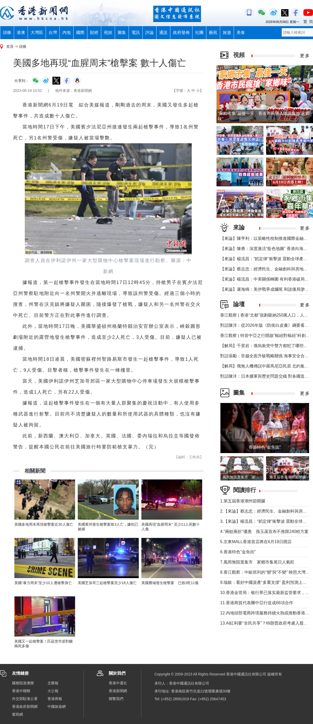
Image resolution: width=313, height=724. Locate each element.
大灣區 (37, 32)
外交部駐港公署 (25, 699)
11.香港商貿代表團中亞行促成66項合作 (258, 603)
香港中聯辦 (21, 691)
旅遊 (227, 32)
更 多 (304, 56)
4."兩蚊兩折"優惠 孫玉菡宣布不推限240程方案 (264, 531)
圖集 (122, 32)
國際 (80, 32)
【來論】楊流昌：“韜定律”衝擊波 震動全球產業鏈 (266, 259)
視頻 (108, 32)
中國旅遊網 (56, 706)
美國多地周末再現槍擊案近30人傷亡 (43, 524)
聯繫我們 (116, 699)
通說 (163, 32)
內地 (66, 32)
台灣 (53, 32)
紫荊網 (17, 714)
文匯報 (52, 683)
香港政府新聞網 (25, 706)
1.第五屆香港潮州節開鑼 (242, 501)
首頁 (10, 46)
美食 (241, 32)
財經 (94, 32)
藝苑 (213, 32)
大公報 (52, 691)
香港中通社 (118, 683)
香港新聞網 (118, 691)
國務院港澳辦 (23, 683)
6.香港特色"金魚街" (238, 552)
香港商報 (54, 699)
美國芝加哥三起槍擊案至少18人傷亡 (107, 583)
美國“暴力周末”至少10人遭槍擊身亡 (43, 583)
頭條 (7, 32)
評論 (149, 32)
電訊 (135, 32)
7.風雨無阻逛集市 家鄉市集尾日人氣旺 (257, 562)
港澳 (21, 32)
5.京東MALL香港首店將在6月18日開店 (256, 541)
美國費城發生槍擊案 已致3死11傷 (169, 583)
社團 (199, 32)
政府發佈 (181, 32)
